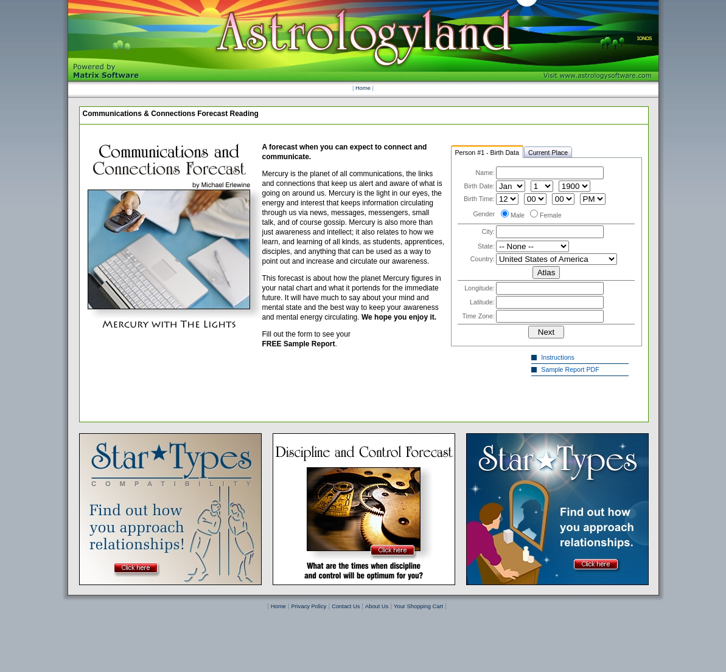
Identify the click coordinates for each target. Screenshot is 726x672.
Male (518, 215)
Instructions (559, 357)
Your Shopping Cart (418, 606)
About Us (376, 606)
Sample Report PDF (571, 369)
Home (363, 88)
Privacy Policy (308, 606)
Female (551, 215)
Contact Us (346, 606)
